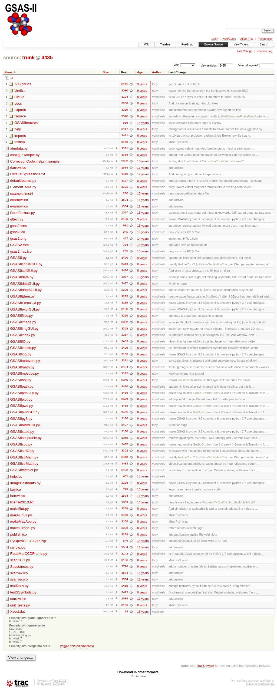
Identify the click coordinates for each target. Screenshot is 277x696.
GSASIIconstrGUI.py (26, 266)
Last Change (244, 51)
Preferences (265, 38)
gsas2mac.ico (21, 253)
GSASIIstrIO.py (22, 454)
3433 (124, 344)
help (17, 129)
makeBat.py (19, 512)
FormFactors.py (22, 214)
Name (9, 72)
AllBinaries (22, 84)
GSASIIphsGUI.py (24, 396)
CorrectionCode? (213, 162)
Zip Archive (138, 681)
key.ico (15, 493)
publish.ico (18, 538)
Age (140, 72)
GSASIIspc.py (21, 448)
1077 (124, 214)
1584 (124, 168)
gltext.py (16, 220)
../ (11, 78)
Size (106, 72)
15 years (143, 194)
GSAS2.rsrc (19, 246)
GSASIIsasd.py (22, 435)
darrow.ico (18, 168)
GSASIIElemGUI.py (25, 305)
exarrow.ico (19, 201)
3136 (124, 220)
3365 (124, 441)
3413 (124, 266)
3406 (124, 350)
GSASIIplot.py (21, 402)
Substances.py (21, 571)
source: (12, 57)
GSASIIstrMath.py (24, 467)
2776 (124, 571)
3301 (124, 149)
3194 (124, 97)
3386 (124, 532)
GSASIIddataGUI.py (26, 292)
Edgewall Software (52, 688)
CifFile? (181, 97)
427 (125, 240)
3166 (124, 142)
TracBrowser (205, 670)
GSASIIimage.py (23, 324)
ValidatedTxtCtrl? (213, 506)
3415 (124, 590)
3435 (46, 57)
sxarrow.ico (19, 577)
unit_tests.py (20, 610)
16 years (143, 616)
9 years (142, 84)
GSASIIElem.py (22, 298)
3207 (124, 376)
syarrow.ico (19, 584)
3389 (124, 110)
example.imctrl (21, 194)
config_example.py (24, 155)
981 (125, 227)
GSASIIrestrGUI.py (25, 428)
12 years (143, 175)
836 (125, 123)
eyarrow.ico (19, 207)
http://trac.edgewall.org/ (260, 688)
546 (125, 545)
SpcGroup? (213, 298)
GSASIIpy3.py (21, 422)
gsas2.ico (17, 233)
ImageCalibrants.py (25, 486)
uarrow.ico (18, 603)
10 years (143, 162)
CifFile (19, 97)
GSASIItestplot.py (24, 473)
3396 (124, 116)
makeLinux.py (21, 519)
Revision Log (264, 51)
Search (264, 44)
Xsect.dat (17, 616)
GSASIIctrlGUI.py (24, 272)
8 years (142, 97)
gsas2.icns (18, 227)
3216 (124, 318)
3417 (124, 129)
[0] (223, 441)
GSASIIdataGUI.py (25, 285)
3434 (124, 370)
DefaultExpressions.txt (27, 175)
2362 (124, 162)
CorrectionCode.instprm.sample (35, 162)
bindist (19, 90)
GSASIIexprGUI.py (25, 311)
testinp (19, 142)
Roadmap (187, 44)
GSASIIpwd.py (21, 409)
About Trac (246, 38)
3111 (124, 84)
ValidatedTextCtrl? (190, 382)
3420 (124, 259)
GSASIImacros (26, 123)
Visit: (176, 65)
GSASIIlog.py (20, 357)
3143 (124, 558)
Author (157, 72)
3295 (124, 298)
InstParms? (236, 162)
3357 (124, 337)
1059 (124, 506)
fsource (20, 116)
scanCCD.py (20, 564)
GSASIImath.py (22, 370)
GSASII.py (18, 259)
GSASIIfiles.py (21, 318)
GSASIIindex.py (22, 337)
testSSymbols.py (23, 597)
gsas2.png (18, 240)
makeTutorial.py (22, 532)
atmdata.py (19, 149)
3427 (124, 285)
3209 (124, 512)
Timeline (165, 44)
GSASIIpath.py (22, 389)
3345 (124, 383)
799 (125, 493)
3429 (124, 402)
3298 (124, 538)
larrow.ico (17, 499)
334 (125, 246)
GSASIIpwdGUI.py (24, 415)
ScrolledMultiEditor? (241, 506)
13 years (143, 123)
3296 (124, 292)
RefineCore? (186, 266)
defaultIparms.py (23, 181)
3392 (124, 454)
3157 (124, 181)
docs (18, 103)
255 (125, 233)
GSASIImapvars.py (25, 363)
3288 (124, 103)
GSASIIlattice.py (23, 350)
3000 (124, 90)
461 (125, 480)
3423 (124, 473)
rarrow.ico (17, 551)
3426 (124, 272)
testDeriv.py (19, 590)
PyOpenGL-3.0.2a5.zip (28, 545)
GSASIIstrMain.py (24, 460)
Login (215, 38)
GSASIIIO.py (20, 344)
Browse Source (213, 44)
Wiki (146, 44)
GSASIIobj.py (20, 383)
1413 (124, 175)
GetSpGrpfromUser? (206, 395)
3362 (124, 324)
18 (126, 616)
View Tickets (241, 44)
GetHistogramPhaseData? (238, 116)
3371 (124, 363)
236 (125, 194)
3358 (124, 331)
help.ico (16, 480)
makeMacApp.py (23, 525)
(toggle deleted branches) (77, 650)
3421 (124, 136)
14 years (143, 240)
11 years (143, 168)
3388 (124, 155)
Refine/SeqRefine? (211, 266)
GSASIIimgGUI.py (24, 331)
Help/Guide (229, 38)
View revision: (209, 65)
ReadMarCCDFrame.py (28, 558)
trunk (28, 57)
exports (20, 110)
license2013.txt (22, 506)
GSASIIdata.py (22, 279)
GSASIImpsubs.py (24, 376)
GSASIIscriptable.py (26, 441)
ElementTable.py (23, 188)
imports (20, 136)
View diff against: (256, 65)
